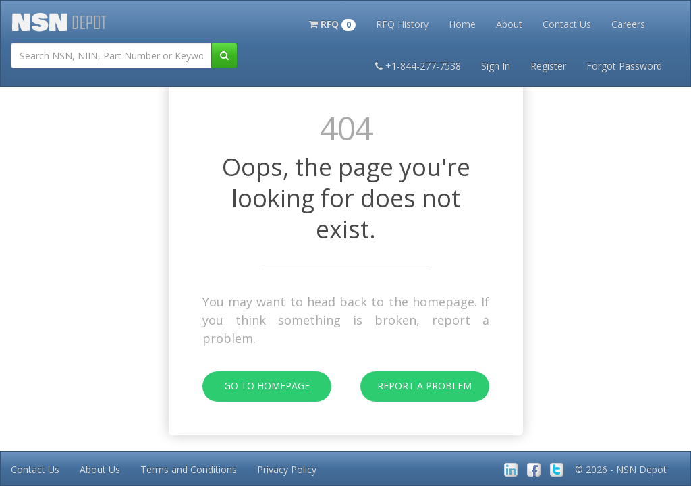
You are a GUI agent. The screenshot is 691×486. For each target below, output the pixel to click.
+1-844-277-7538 (418, 65)
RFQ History (402, 24)
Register (548, 65)
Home (462, 24)
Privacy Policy (286, 469)
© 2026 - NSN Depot (621, 469)
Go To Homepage (256, 386)
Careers (628, 24)
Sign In (495, 65)
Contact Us (567, 24)
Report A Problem (416, 386)
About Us (100, 469)
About (509, 24)
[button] (332, 23)
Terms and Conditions (188, 469)
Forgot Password (624, 65)
